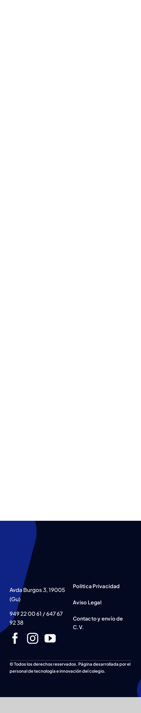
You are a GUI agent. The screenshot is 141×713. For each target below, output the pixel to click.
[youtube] (50, 638)
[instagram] (32, 638)
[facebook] (15, 638)
